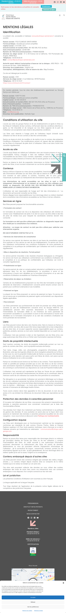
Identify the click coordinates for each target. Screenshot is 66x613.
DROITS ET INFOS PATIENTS (33, 507)
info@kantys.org (13, 112)
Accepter (32, 597)
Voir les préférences (33, 607)
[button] (63, 583)
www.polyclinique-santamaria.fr (43, 36)
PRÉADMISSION (33, 503)
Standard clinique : (8, 1)
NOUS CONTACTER (33, 514)
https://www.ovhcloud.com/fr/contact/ (16, 83)
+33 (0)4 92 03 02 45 (33, 534)
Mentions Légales (38, 610)
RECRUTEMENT (33, 510)
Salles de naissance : (30, 1)
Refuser (33, 602)
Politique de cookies (27, 610)
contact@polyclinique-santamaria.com (21, 60)
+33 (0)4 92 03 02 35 (33, 541)
